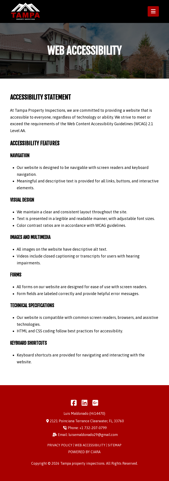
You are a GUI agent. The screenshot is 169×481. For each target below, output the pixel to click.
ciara (96, 452)
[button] (153, 11)
